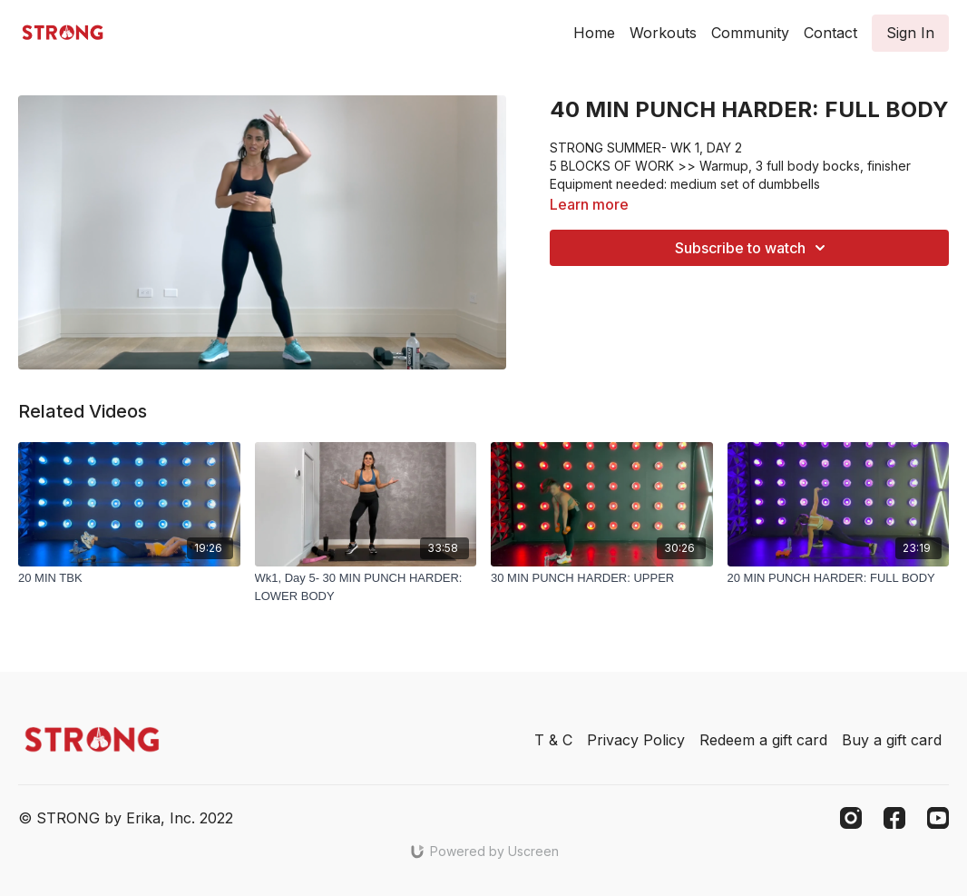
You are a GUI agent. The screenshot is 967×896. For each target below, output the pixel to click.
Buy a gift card (892, 740)
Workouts (663, 33)
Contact (830, 33)
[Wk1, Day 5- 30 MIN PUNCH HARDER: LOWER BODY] (366, 587)
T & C (553, 740)
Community (750, 33)
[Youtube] (938, 818)
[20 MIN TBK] (129, 578)
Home (594, 33)
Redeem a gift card (763, 740)
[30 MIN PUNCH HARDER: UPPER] (602, 578)
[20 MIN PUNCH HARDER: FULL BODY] (839, 578)
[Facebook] (894, 818)
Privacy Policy (636, 740)
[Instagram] (851, 818)
